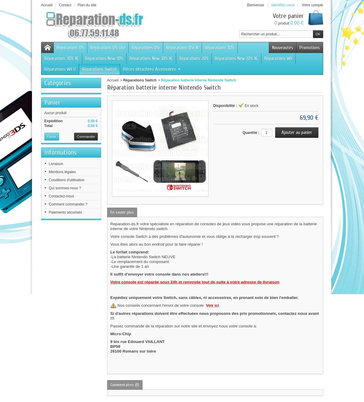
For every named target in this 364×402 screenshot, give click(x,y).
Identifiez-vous (282, 5)
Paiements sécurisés (65, 212)
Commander (86, 136)
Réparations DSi (146, 47)
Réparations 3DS (219, 47)
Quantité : (250, 133)
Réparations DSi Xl (182, 47)
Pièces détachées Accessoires (152, 69)
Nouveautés (282, 47)
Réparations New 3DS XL (151, 58)
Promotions (309, 47)
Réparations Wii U (60, 69)
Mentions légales (62, 172)
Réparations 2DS (194, 58)
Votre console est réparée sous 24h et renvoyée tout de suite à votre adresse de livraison (194, 282)
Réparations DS (70, 47)
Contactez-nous (61, 196)
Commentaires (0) (124, 384)
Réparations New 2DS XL (236, 58)
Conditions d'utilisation (67, 180)
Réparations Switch (99, 69)
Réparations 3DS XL (61, 58)
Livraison (56, 164)
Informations (60, 152)
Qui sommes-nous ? (65, 188)
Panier (52, 102)
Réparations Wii (278, 58)
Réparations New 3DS (104, 58)
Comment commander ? (68, 204)
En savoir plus (122, 212)
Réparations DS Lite (107, 47)
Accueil (113, 80)
